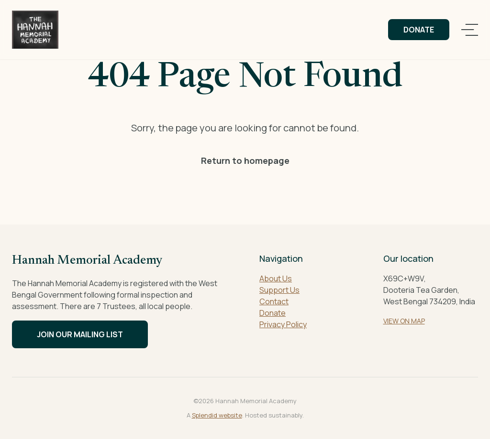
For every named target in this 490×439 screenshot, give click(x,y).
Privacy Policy (283, 324)
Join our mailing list (80, 334)
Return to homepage (245, 160)
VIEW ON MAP (404, 320)
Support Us (279, 290)
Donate (418, 29)
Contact (274, 301)
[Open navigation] (469, 30)
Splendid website (217, 415)
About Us (275, 278)
